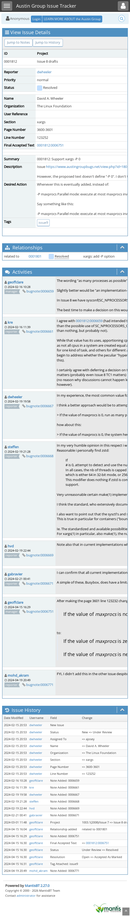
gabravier (15, 574)
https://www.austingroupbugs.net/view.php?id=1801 (87, 166)
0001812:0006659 (89, 320)
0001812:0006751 (50, 145)
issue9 (43, 222)
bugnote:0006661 (39, 331)
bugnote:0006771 (39, 684)
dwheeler (44, 72)
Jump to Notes (18, 42)
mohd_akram (18, 675)
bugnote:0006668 (39, 456)
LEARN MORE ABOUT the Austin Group (72, 19)
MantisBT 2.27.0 (37, 885)
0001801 (35, 256)
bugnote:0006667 (39, 406)
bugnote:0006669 (39, 555)
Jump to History (47, 42)
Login (36, 19)
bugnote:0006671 (39, 583)
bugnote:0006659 (40, 291)
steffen (13, 447)
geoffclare (15, 282)
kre (10, 322)
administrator (26, 895)
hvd (11, 546)
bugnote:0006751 (40, 611)
